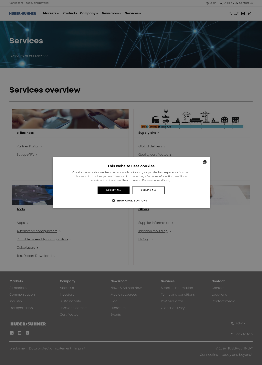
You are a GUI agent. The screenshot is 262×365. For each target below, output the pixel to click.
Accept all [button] (113, 190)
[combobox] (205, 162)
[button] (131, 200)
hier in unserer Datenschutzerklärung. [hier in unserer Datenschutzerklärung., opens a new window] (147, 180)
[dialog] (131, 182)
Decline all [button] (148, 190)
